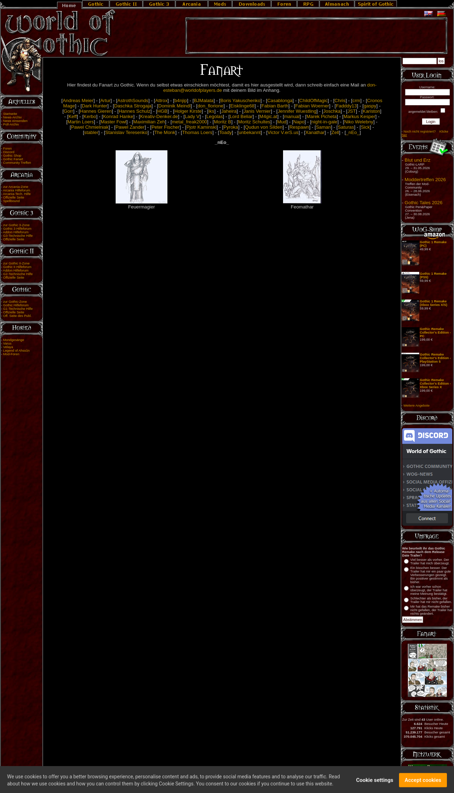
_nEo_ (353, 132)
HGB (162, 111)
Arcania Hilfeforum (16, 190)
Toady (225, 132)
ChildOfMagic (313, 100)
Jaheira (229, 111)
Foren (7, 148)
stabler (91, 132)
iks (211, 111)
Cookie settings (374, 783)
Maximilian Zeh (149, 121)
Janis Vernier (257, 111)
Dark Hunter (94, 105)
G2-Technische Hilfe (18, 274)
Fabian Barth (274, 105)
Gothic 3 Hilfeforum (17, 228)
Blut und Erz (418, 160)
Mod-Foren (11, 354)
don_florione (210, 105)
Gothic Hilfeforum (16, 305)
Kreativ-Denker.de (159, 116)
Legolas (214, 116)
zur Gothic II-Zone (16, 263)
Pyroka (230, 127)
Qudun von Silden (264, 127)
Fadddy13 (346, 105)
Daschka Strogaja (132, 105)
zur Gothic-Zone (15, 301)
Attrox (161, 100)
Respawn (299, 127)
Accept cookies (423, 783)
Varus (7, 343)
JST (352, 111)
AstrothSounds (132, 100)
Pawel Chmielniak (90, 127)
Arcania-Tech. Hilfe (17, 194)
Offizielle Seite (13, 197)
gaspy (370, 105)
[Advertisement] (316, 36)
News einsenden (15, 121)
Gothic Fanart (13, 159)
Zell (335, 132)
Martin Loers (80, 121)
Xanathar (315, 132)
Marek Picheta (321, 116)
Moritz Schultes (254, 121)
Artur (105, 100)
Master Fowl (114, 121)
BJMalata (204, 100)
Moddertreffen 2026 (425, 179)
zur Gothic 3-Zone (16, 225)
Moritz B (222, 121)
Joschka (331, 111)
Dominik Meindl (174, 105)
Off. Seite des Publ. (17, 316)
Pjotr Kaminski (201, 127)
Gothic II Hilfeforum (17, 267)
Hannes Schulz (134, 111)
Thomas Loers (197, 132)
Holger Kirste (188, 111)
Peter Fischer (165, 127)
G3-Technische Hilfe (18, 236)
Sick (365, 127)
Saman (323, 127)
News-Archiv (12, 117)
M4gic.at (268, 116)
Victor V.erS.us (282, 132)
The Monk (164, 132)
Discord (9, 152)
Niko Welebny (358, 121)
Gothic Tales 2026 (423, 202)
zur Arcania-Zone (15, 187)
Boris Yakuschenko (240, 100)
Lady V (192, 116)
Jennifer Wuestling (297, 111)
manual (292, 116)
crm (356, 100)
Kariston (371, 111)
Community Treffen (17, 162)
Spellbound (11, 201)
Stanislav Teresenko (126, 132)
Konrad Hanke (118, 116)
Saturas (346, 127)
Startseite (10, 114)
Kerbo (90, 116)
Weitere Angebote (416, 405)
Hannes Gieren (96, 111)
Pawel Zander (129, 127)
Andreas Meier (78, 100)
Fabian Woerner (312, 105)
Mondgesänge (13, 340)
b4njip (181, 100)
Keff (72, 116)
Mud (282, 121)
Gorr (68, 111)
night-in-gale (324, 121)
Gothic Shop (12, 155)
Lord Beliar (241, 116)
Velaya (8, 347)
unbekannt (250, 132)
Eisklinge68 (242, 105)
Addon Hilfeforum (15, 232)
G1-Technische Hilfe (18, 309)
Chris (339, 100)
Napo (299, 121)
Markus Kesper (359, 116)
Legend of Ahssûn (16, 350)
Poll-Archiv (11, 124)
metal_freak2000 (189, 121)
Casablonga (279, 100)
